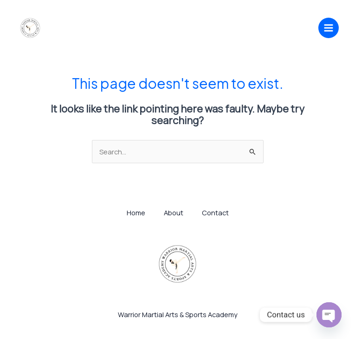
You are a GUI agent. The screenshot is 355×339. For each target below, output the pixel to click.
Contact (215, 212)
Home (136, 212)
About (173, 212)
